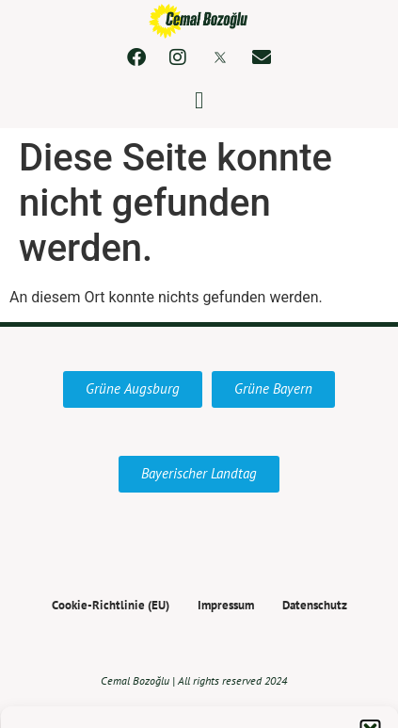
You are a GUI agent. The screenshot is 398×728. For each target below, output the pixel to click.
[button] (199, 101)
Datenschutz (314, 605)
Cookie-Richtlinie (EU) (110, 605)
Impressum (226, 605)
